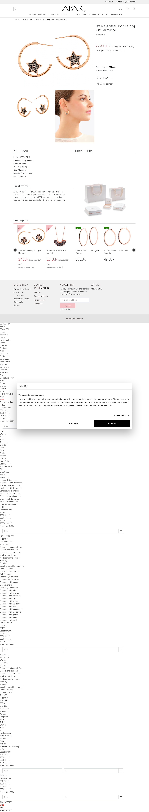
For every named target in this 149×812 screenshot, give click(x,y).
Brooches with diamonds (10, 496)
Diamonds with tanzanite (10, 596)
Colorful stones (6, 569)
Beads (2, 338)
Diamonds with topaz (8, 599)
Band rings (4, 359)
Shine (24, 167)
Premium (3, 564)
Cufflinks (3, 346)
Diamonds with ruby (8, 591)
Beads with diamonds (9, 502)
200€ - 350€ (5, 634)
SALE (107, 14)
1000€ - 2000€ (6, 642)
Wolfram (3, 392)
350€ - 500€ (5, 636)
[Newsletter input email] (74, 300)
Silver (2, 375)
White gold (4, 370)
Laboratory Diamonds (9, 577)
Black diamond (6, 585)
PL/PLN (132, 2)
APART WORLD (116, 14)
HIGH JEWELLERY (7, 537)
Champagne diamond (9, 588)
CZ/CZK (126, 2)
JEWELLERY (32, 14)
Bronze (3, 386)
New (2, 397)
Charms (3, 343)
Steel (2, 381)
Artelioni (22, 164)
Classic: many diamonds (10, 553)
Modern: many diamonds (10, 558)
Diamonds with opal (8, 607)
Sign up (67, 306)
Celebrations (5, 356)
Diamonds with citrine (8, 601)
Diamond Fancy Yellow (9, 580)
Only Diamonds (6, 574)
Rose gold (4, 373)
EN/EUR (119, 2)
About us (37, 293)
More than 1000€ (7, 421)
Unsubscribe (65, 309)
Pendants (4, 354)
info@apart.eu (96, 289)
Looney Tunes (5, 464)
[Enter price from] (32, 531)
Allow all (112, 423)
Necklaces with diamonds (10, 488)
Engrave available (7, 402)
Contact (17, 305)
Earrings (3, 348)
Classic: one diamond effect (11, 547)
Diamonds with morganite (10, 612)
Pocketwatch (5, 733)
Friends (3, 459)
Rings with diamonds (8, 480)
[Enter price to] (91, 531)
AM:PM (3, 712)
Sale (1, 400)
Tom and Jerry (6, 467)
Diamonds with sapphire (10, 582)
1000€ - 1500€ (6, 521)
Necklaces (4, 351)
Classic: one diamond (9, 550)
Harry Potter (5, 461)
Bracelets (4, 335)
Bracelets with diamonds (10, 486)
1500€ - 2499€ (6, 524)
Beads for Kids (6, 340)
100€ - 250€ (5, 413)
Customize (74, 423)
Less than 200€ (6, 631)
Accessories (5, 362)
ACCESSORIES (97, 14)
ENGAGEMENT (54, 14)
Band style (4, 561)
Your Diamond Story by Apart (12, 566)
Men (1, 437)
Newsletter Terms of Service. (71, 294)
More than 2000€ (7, 645)
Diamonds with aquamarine (11, 609)
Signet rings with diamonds (11, 483)
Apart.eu (16, 19)
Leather (3, 389)
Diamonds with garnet (9, 615)
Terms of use (19, 296)
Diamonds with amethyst (10, 604)
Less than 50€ (5, 408)
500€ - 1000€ (5, 419)
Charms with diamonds (9, 499)
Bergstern (4, 717)
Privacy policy (39, 300)
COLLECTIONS (66, 14)
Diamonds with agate (8, 618)
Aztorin (3, 456)
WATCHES (86, 14)
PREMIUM (76, 14)
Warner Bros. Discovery (9, 747)
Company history (41, 296)
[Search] (16, 9)
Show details (120, 415)
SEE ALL (3, 327)
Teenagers (4, 442)
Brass (2, 384)
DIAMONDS (42, 14)
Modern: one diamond (9, 555)
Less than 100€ (6, 510)
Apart (2, 448)
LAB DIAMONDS (6, 542)
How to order (19, 293)
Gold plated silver (7, 378)
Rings (2, 332)
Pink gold (3, 663)
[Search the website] (26, 9)
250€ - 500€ (5, 416)
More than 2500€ (7, 526)
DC (1, 469)
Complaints (18, 302)
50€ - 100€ (4, 411)
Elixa (2, 451)
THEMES (3, 695)
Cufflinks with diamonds (10, 505)
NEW (2, 808)
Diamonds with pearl (8, 620)
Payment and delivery (22, 289)
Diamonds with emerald (9, 593)
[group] (31, 250)
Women (3, 434)
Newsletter (38, 304)
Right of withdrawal (21, 299)
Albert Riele (4, 709)
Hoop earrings (28, 19)
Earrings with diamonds (9, 491)
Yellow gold (4, 367)
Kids (2, 440)
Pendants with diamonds (10, 494)
